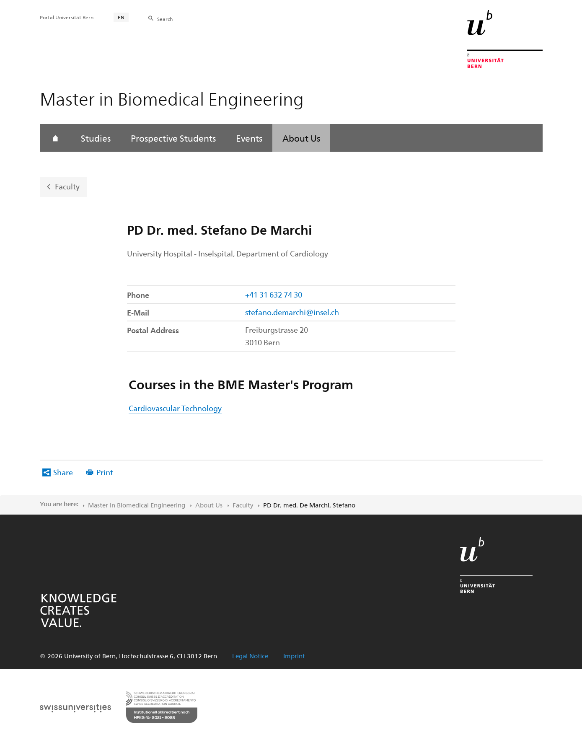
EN (121, 17)
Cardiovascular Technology (175, 408)
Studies (96, 138)
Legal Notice (250, 656)
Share (63, 472)
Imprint (294, 656)
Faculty (67, 186)
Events (249, 138)
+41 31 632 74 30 (273, 294)
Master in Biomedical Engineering (136, 505)
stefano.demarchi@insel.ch (292, 312)
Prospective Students (173, 138)
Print (104, 472)
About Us (301, 138)
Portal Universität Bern (66, 17)
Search (165, 19)
